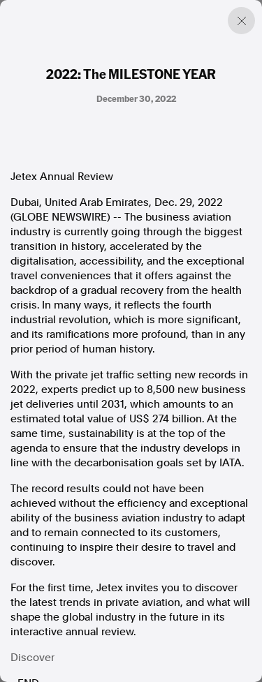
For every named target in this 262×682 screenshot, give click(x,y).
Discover (32, 657)
